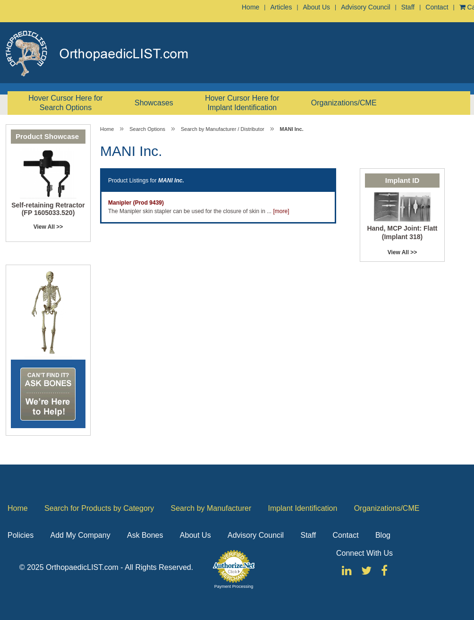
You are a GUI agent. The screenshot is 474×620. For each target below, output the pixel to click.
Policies (21, 535)
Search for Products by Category (99, 508)
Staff (408, 7)
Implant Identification (303, 508)
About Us (316, 7)
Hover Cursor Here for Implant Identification (242, 103)
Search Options (147, 129)
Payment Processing (234, 586)
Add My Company (80, 535)
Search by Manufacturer (210, 508)
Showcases (154, 103)
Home (250, 7)
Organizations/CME (344, 103)
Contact (436, 7)
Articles (281, 7)
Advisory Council (365, 7)
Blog (382, 535)
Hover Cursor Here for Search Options (65, 103)
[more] (281, 211)
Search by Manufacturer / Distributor (222, 129)
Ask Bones (145, 535)
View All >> (48, 227)
